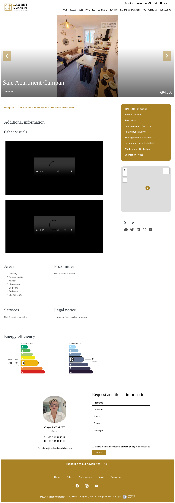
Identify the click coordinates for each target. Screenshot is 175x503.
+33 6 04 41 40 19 (56, 437)
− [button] (125, 174)
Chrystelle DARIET (54, 427)
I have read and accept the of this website (122, 446)
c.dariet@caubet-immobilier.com (56, 448)
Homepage (9, 107)
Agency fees (88, 496)
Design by (128, 497)
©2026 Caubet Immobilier (52, 496)
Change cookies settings (109, 496)
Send (99, 453)
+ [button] (125, 170)
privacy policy (128, 446)
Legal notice (73, 496)
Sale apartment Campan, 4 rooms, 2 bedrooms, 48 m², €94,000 (46, 107)
